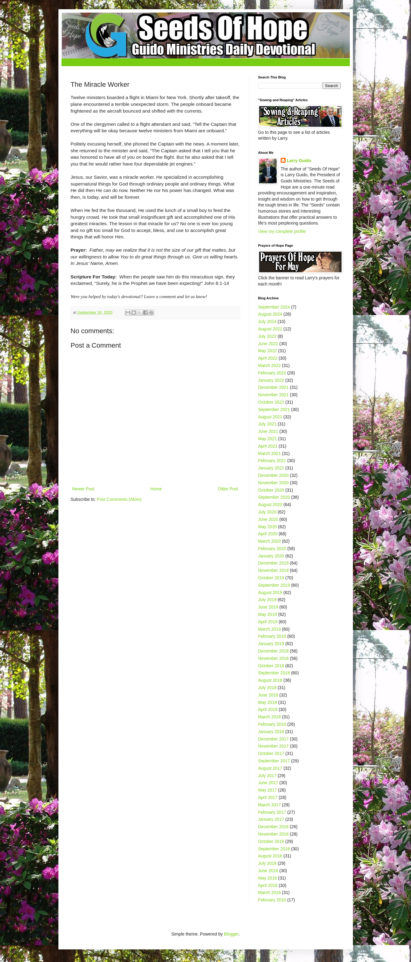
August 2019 (270, 592)
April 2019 (268, 621)
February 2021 (272, 460)
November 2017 (273, 746)
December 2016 (273, 826)
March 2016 (269, 892)
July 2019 (267, 599)
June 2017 (268, 782)
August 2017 (270, 768)
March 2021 (269, 453)
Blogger (231, 934)
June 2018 (268, 695)
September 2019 (274, 585)
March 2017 (269, 804)
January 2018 (271, 731)
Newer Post (83, 488)
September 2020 (274, 497)
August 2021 (270, 416)
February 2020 (272, 548)
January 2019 (271, 643)
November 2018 (273, 658)
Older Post (228, 488)
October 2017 (271, 753)
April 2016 (268, 885)
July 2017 (267, 775)
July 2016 (267, 863)
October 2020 (271, 490)
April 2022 (268, 358)
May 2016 (267, 878)
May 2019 (267, 614)
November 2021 (273, 394)
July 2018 (267, 687)
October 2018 (271, 665)
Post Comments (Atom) (119, 499)
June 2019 (268, 607)
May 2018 (267, 702)
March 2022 (269, 365)
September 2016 (274, 848)
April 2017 (268, 797)
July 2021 (267, 423)
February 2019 (272, 636)
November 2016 (273, 834)
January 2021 (271, 467)
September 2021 (274, 409)
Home (156, 488)
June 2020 (268, 519)
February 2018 (272, 724)
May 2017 (267, 790)
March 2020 (269, 541)
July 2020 (267, 511)
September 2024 (274, 307)
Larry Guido (299, 160)
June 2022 (268, 343)
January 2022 (271, 380)
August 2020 (270, 504)
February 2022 (272, 372)
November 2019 (273, 570)
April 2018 (268, 709)
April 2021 (268, 446)
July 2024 (267, 321)
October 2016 (271, 841)
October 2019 (271, 577)
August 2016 (270, 855)
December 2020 (273, 475)
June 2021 (268, 431)
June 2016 (268, 870)
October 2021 (271, 402)
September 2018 (274, 672)
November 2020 (273, 482)
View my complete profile (282, 231)
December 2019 (273, 563)
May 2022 (267, 350)
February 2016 (272, 899)
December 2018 (273, 651)
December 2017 (273, 738)
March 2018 (269, 716)
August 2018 (270, 680)
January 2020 (271, 555)
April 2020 (268, 533)
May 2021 (267, 438)
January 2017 (271, 819)
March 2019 (269, 629)
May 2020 (267, 526)
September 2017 (274, 760)
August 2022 (270, 328)
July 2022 (267, 336)
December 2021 (273, 387)
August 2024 (270, 314)
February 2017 (272, 812)
